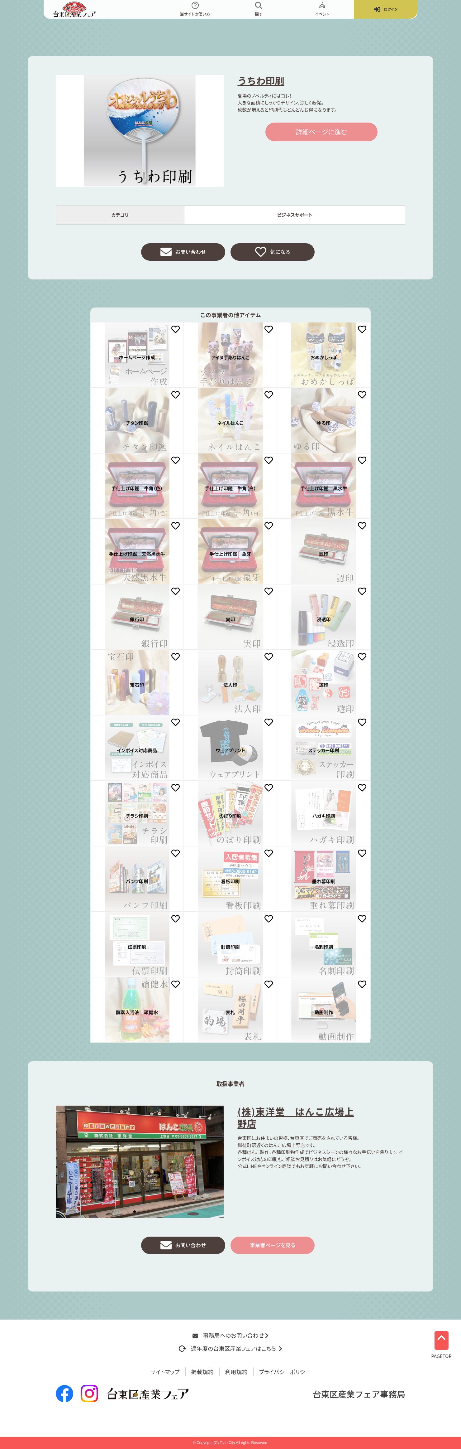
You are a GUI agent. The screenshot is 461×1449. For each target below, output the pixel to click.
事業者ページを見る (272, 1247)
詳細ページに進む (321, 131)
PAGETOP (441, 1342)
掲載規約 (202, 1372)
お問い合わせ (183, 252)
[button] (134, 1212)
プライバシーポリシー (285, 1372)
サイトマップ (165, 1372)
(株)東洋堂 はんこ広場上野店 (295, 1118)
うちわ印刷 (260, 80)
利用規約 (236, 1372)
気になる (272, 252)
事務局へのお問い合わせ (230, 1335)
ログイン (385, 9)
